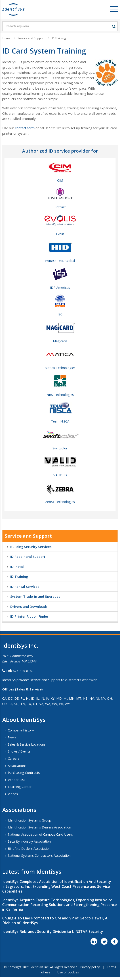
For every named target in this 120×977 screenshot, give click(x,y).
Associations (17, 765)
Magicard (60, 341)
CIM (60, 180)
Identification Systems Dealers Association (39, 827)
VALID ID (60, 475)
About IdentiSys (23, 720)
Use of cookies (68, 972)
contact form (25, 128)
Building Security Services (31, 546)
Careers (13, 758)
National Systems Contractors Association (39, 855)
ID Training (59, 38)
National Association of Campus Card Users (40, 834)
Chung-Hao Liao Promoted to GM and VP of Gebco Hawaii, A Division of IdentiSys (54, 920)
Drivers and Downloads (29, 606)
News (12, 737)
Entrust (60, 207)
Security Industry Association (29, 841)
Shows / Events (19, 751)
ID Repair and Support (27, 556)
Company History (21, 730)
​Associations (19, 810)
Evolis (60, 234)
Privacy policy (90, 967)
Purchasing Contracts (24, 772)
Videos (13, 794)
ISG (60, 314)
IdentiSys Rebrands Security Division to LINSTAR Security (52, 931)
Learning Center (20, 786)
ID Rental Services (24, 586)
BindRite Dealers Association (29, 848)
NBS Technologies (60, 394)
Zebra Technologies (60, 501)
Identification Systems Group (29, 820)
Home (6, 38)
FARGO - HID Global (60, 260)
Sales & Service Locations (27, 744)
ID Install (17, 566)
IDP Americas (60, 287)
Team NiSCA (60, 421)
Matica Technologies (60, 367)
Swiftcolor (60, 448)
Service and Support (31, 38)
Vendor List (16, 779)
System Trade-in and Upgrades (35, 596)
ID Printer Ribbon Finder (29, 616)
